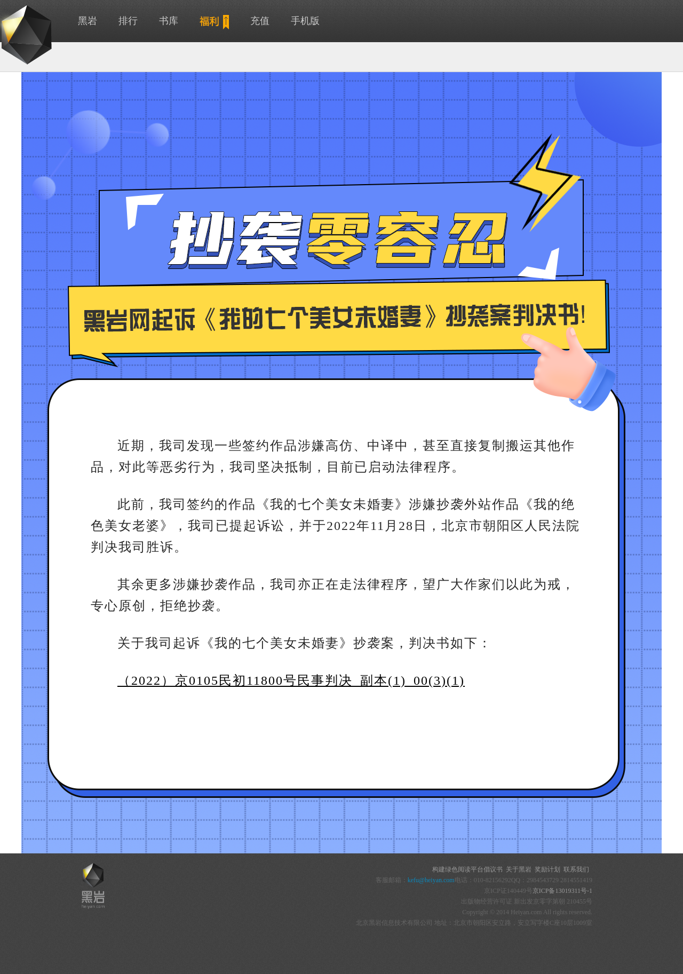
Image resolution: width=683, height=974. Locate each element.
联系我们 (576, 869)
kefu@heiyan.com (431, 880)
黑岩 (87, 20)
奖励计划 (547, 869)
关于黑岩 (518, 869)
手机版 (305, 20)
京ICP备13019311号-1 (562, 890)
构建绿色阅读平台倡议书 (467, 869)
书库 (168, 20)
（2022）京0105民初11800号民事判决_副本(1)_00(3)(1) (291, 680)
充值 (259, 20)
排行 (128, 20)
